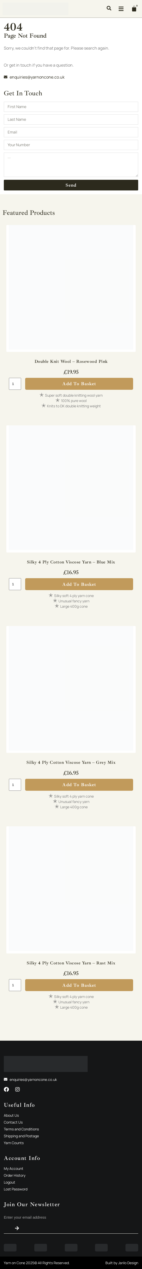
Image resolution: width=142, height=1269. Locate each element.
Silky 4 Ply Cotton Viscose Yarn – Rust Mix (71, 963)
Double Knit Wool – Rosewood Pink (71, 361)
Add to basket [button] (79, 383)
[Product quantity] (15, 384)
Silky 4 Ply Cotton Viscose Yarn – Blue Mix (71, 562)
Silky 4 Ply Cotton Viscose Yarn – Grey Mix (71, 762)
